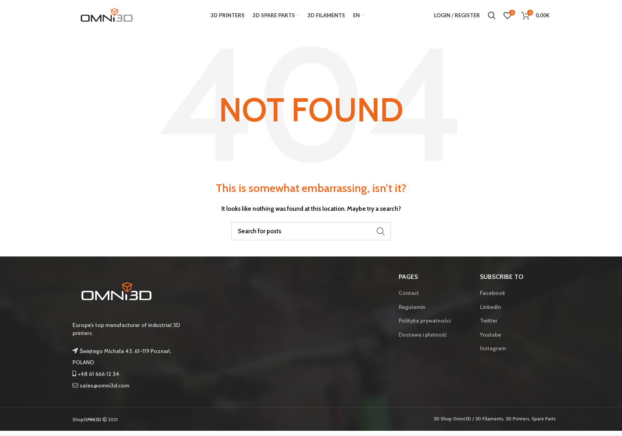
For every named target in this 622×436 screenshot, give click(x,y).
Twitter (489, 325)
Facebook (492, 297)
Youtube (490, 339)
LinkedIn (490, 311)
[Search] (311, 236)
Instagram (493, 353)
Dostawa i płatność (423, 339)
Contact (409, 297)
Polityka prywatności (425, 325)
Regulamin (412, 311)
